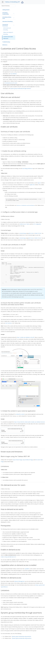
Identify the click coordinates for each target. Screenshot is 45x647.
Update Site (32, 184)
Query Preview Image (17, 459)
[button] (6, 10)
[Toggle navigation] (3, 2)
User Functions (8, 323)
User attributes (13, 73)
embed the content (20, 414)
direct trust (31, 233)
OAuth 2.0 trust (38, 233)
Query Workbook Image (28, 459)
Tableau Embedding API (12, 2)
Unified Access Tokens (24, 224)
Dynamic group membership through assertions (20, 88)
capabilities (27, 568)
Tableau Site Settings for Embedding (8, 33)
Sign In (39, 182)
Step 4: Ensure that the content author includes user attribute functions (29, 422)
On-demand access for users (11, 83)
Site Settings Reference (27, 168)
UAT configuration (37, 224)
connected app (22, 233)
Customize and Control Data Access (8, 37)
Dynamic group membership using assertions (21, 636)
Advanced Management (19, 581)
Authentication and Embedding (7, 28)
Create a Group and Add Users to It (8, 557)
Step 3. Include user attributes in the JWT (25, 337)
